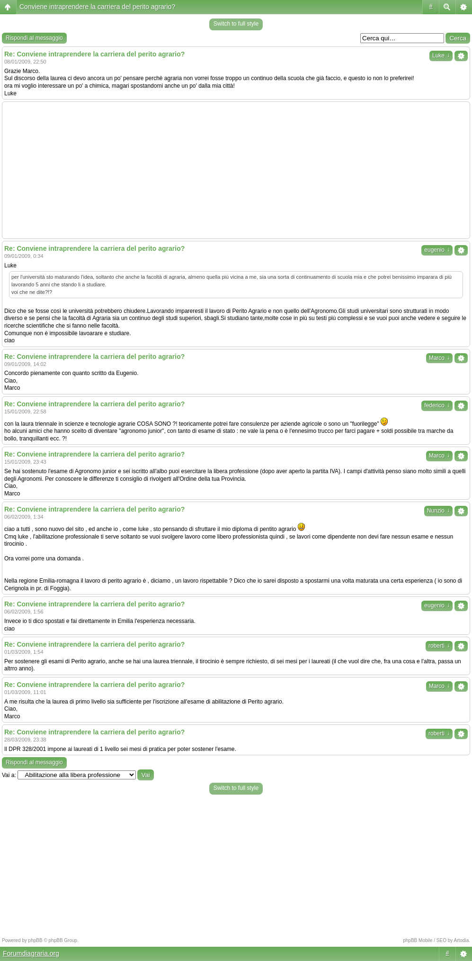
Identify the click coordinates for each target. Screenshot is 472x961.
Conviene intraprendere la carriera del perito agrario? (97, 6)
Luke (441, 55)
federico (437, 405)
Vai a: (9, 775)
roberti (439, 645)
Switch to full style (236, 23)
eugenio (437, 250)
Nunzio (438, 510)
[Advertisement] (236, 170)
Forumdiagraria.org (31, 953)
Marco (439, 358)
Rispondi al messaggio (34, 38)
